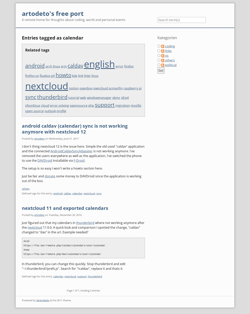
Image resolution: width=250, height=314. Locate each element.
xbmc (116, 98)
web (83, 98)
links (87, 76)
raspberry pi (132, 88)
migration (122, 105)
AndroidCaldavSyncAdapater (71, 151)
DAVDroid (45, 160)
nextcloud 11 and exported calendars (65, 208)
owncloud (100, 88)
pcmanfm (116, 88)
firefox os (32, 76)
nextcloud (46, 85)
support (105, 104)
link (80, 76)
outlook (50, 111)
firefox (129, 66)
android (35, 65)
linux (94, 76)
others (25, 188)
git (53, 76)
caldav (75, 65)
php (91, 105)
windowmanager (99, 98)
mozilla (136, 105)
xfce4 (125, 98)
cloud (45, 105)
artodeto (39, 138)
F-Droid (79, 160)
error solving (59, 105)
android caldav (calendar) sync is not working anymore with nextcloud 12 (75, 129)
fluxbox (45, 76)
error (119, 66)
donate (50, 176)
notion (74, 88)
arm (64, 66)
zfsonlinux (32, 105)
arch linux (53, 66)
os (167, 55)
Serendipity (43, 300)
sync (30, 96)
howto (63, 74)
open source (34, 111)
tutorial (73, 98)
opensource (79, 105)
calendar (77, 193)
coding (170, 46)
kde (74, 76)
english (99, 64)
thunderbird (52, 96)
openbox (86, 88)
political (171, 65)
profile (61, 111)
